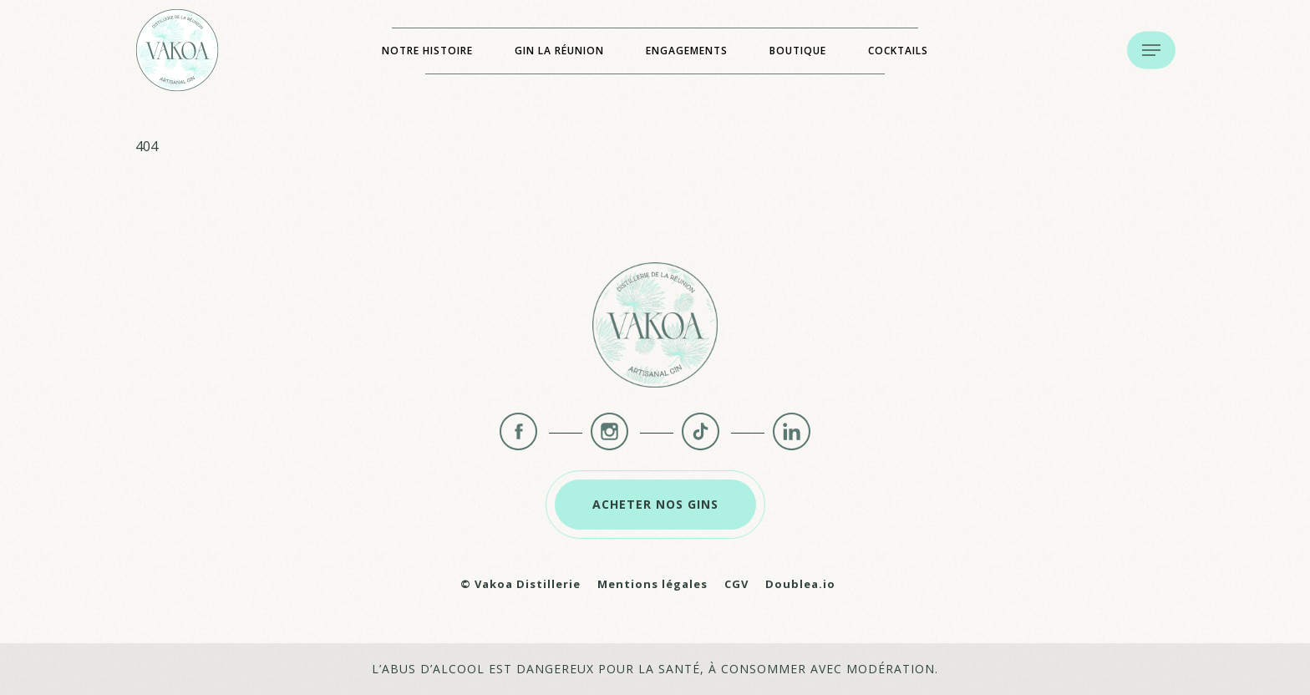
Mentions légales (652, 583)
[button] (1151, 50)
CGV (736, 583)
